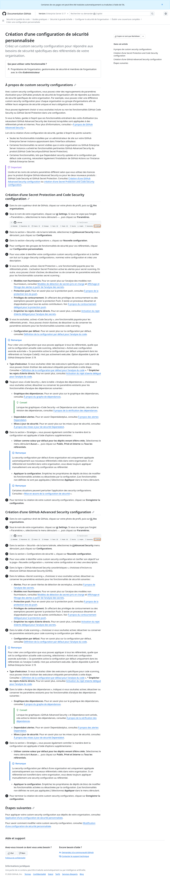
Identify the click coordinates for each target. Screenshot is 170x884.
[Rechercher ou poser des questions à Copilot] (111, 14)
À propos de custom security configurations (40, 85)
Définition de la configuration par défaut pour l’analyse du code (55, 334)
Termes (28, 874)
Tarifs (57, 874)
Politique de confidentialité (15, 858)
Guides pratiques (39, 19)
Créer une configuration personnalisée (23, 22)
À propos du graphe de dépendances (42, 396)
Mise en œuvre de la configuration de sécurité (47, 493)
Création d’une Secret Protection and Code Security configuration (44, 196)
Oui (11, 853)
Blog (82, 874)
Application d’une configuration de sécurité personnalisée (34, 817)
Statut (50, 874)
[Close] (162, 4)
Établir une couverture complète (126, 19)
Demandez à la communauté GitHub (76, 852)
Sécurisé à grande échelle (61, 19)
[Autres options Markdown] (143, 36)
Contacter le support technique (74, 856)
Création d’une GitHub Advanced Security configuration (49, 512)
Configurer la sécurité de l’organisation (92, 19)
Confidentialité (39, 874)
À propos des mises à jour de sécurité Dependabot (39, 426)
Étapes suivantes (20, 808)
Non (22, 853)
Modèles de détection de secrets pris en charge (60, 283)
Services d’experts (70, 874)
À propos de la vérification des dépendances (75, 410)
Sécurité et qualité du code (18, 19)
